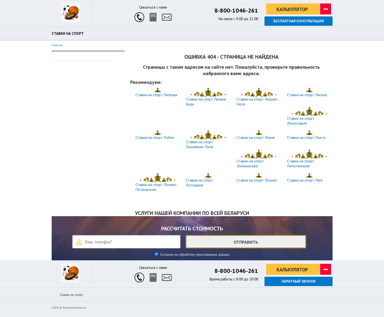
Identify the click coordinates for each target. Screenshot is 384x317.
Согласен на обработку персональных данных (194, 254)
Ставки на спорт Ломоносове (250, 163)
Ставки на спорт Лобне (154, 137)
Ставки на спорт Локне (256, 137)
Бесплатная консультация (298, 21)
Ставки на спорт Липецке (156, 94)
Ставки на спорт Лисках (307, 94)
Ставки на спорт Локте (306, 137)
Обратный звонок (298, 281)
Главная (57, 45)
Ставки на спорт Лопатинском (300, 163)
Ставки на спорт (68, 33)
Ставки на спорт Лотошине (199, 182)
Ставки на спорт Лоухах (257, 180)
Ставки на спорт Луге (305, 180)
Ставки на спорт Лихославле (300, 121)
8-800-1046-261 (236, 10)
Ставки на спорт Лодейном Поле (199, 144)
